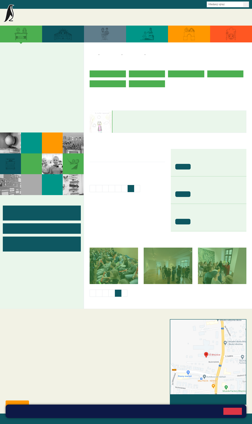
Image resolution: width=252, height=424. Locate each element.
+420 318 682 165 (116, 340)
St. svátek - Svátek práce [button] (211, 186)
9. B (51, 95)
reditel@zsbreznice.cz (109, 328)
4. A (51, 59)
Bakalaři (22, 4)
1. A (12, 59)
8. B (38, 95)
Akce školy (155, 17)
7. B (25, 95)
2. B (25, 66)
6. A (12, 87)
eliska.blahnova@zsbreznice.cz (132, 125)
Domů (93, 54)
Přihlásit (92, 418)
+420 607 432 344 (115, 344)
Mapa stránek (75, 418)
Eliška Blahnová (128, 114)
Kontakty (242, 17)
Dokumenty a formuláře (202, 17)
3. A (38, 59)
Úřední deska (226, 17)
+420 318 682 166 (115, 347)
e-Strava (54, 4)
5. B (68, 66)
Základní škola (48, 15)
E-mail (65, 4)
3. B (38, 66)
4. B (51, 66)
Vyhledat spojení (234, 399)
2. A (25, 59)
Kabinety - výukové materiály (33, 112)
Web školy (239, 418)
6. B (12, 95)
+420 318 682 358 (103, 324)
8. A (38, 87)
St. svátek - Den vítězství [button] (211, 214)
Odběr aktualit (80, 4)
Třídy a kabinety (110, 54)
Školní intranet (38, 4)
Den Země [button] (202, 159)
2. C (25, 73)
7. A (25, 87)
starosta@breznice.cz (26, 395)
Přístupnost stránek (113, 418)
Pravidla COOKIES (140, 418)
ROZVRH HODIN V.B (103, 95)
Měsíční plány (20, 105)
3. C (38, 73)
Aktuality (141, 17)
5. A (65, 59)
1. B (12, 66)
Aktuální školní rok (175, 17)
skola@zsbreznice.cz (108, 351)
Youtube (96, 4)
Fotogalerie (18, 120)
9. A (51, 87)
